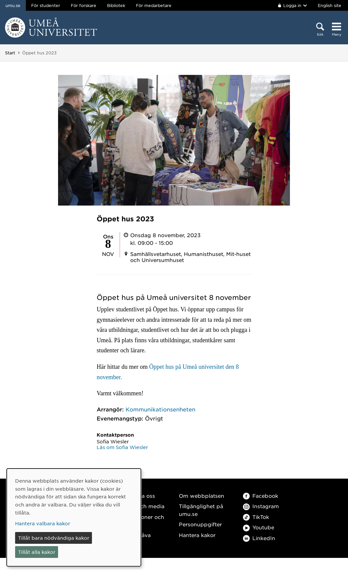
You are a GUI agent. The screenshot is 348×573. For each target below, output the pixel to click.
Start (10, 52)
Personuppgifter (200, 524)
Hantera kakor (197, 535)
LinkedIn (259, 538)
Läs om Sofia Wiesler (122, 447)
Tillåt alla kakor (36, 552)
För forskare (83, 5)
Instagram (261, 506)
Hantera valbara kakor (42, 523)
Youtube (258, 527)
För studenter (45, 5)
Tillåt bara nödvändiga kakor (53, 538)
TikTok (256, 517)
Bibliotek (116, 5)
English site (329, 5)
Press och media (142, 506)
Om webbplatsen (201, 495)
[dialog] (74, 517)
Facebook (260, 495)
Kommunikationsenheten (160, 409)
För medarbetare (153, 5)
